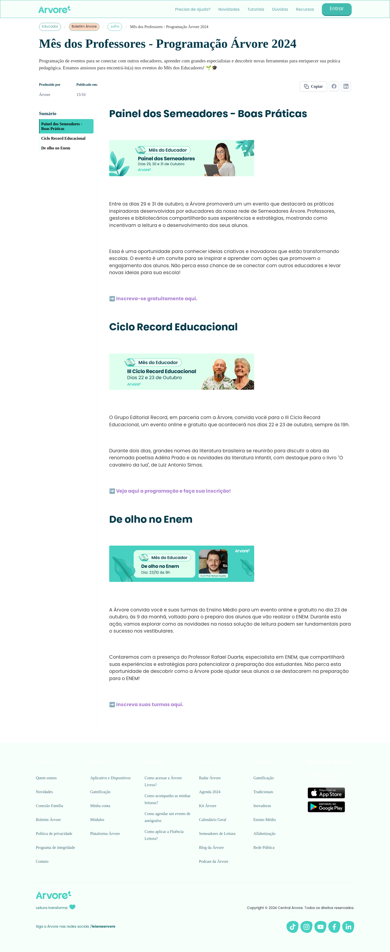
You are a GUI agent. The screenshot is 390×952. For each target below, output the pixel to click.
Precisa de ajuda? (192, 10)
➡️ (153, 299)
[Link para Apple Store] (326, 792)
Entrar (337, 9)
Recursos (305, 10)
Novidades (229, 10)
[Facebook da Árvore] (334, 927)
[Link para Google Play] (326, 806)
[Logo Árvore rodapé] (53, 895)
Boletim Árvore (84, 27)
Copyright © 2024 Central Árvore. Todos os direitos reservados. (300, 908)
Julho (114, 27)
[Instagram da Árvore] (306, 927)
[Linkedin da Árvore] (348, 927)
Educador (50, 27)
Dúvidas (280, 10)
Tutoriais (255, 10)
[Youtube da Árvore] (320, 927)
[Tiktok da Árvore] (292, 927)
